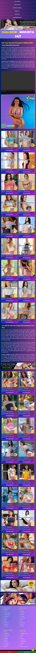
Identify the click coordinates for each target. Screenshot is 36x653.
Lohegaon (22, 635)
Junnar (5, 611)
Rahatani (22, 638)
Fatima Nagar (6, 635)
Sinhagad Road (23, 641)
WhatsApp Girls (9, 150)
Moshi (21, 636)
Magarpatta (6, 609)
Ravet (21, 621)
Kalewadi (6, 641)
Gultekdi (5, 640)
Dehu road (6, 626)
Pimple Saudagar (7, 612)
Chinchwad (6, 622)
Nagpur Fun (17, 11)
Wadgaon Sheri (7, 614)
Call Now (9, 651)
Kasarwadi (6, 645)
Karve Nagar (6, 643)
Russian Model (17, 4)
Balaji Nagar (22, 622)
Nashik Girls (17, 14)
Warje (21, 619)
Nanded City (22, 612)
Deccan (21, 609)
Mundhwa (22, 614)
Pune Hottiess (17, 1)
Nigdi (5, 619)
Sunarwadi (22, 616)
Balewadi (22, 624)
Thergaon (22, 643)
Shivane (5, 617)
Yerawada (22, 611)
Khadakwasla (22, 631)
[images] (32, 649)
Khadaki (5, 646)
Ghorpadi (6, 638)
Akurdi (5, 621)
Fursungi (5, 636)
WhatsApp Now (27, 651)
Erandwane (6, 633)
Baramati (22, 626)
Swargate (6, 624)
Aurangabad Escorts (17, 17)
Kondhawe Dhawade (24, 633)
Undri (21, 645)
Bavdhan (6, 631)
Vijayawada (6, 616)
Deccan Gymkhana (24, 646)
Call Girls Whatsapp (17, 7)
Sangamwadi (22, 640)
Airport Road (22, 617)
